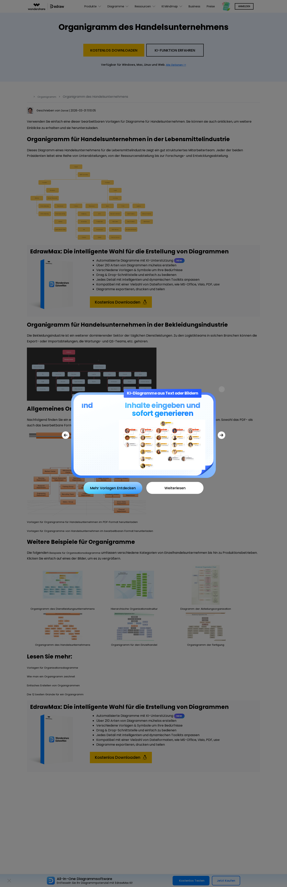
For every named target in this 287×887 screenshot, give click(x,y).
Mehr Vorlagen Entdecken (113, 488)
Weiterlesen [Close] (175, 488)
